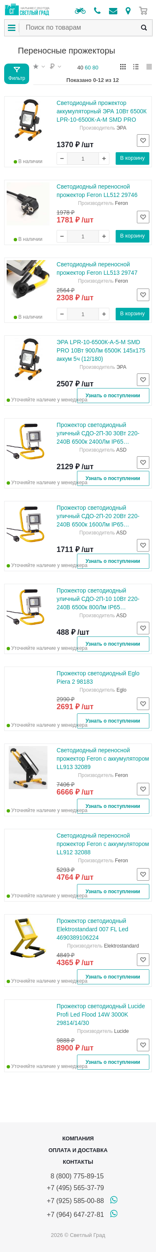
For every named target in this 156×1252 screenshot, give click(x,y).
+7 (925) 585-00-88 (75, 1200)
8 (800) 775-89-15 (75, 1176)
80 (95, 67)
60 (88, 67)
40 (80, 67)
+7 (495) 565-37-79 (75, 1187)
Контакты (78, 1162)
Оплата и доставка (77, 1150)
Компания (78, 1138)
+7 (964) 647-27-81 (75, 1214)
